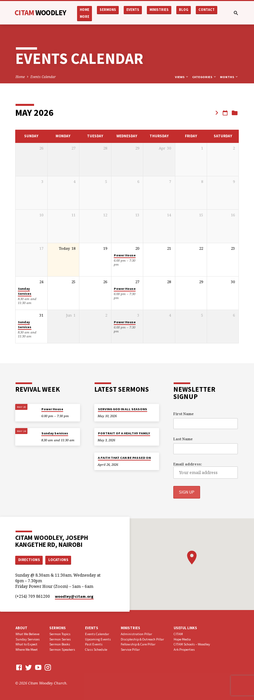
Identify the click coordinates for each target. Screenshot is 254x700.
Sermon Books (59, 644)
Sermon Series (60, 639)
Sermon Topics (59, 634)
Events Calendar (43, 76)
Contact (206, 10)
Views (182, 77)
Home (84, 10)
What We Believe (27, 634)
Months (229, 77)
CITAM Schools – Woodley (192, 644)
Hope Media (182, 639)
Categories (204, 77)
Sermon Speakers (62, 649)
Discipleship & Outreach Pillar (142, 639)
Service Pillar (130, 649)
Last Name (183, 438)
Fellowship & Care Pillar (138, 644)
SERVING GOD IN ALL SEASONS (122, 409)
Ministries (159, 10)
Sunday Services (24, 291)
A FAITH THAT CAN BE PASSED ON (124, 458)
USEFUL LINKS (185, 627)
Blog (183, 10)
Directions (29, 559)
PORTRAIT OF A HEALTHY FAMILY (124, 433)
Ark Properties (184, 649)
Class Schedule (96, 649)
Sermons (108, 10)
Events (132, 10)
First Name (183, 413)
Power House (125, 255)
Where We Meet (27, 649)
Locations (58, 559)
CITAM (40, 12)
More (84, 17)
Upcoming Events (98, 639)
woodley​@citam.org (74, 595)
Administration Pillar (136, 634)
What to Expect (26, 644)
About (21, 627)
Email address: (187, 463)
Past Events (94, 644)
